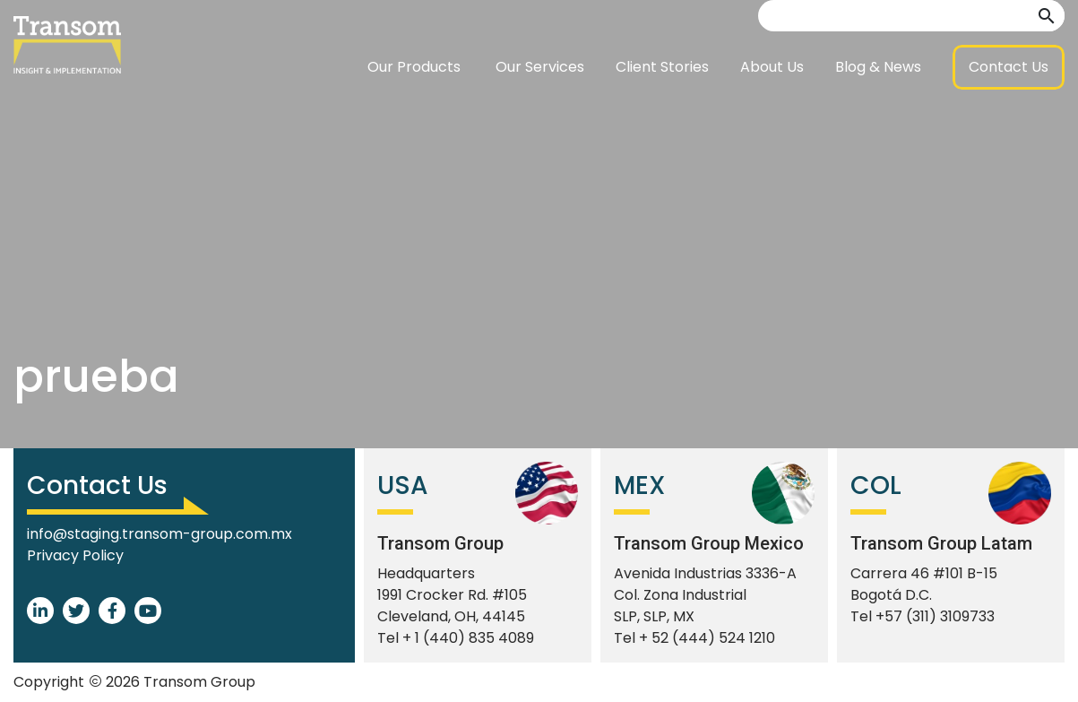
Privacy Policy (75, 555)
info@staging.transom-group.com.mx (159, 534)
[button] (1047, 60)
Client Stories (662, 111)
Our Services (540, 111)
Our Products (414, 111)
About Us (772, 111)
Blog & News (878, 111)
